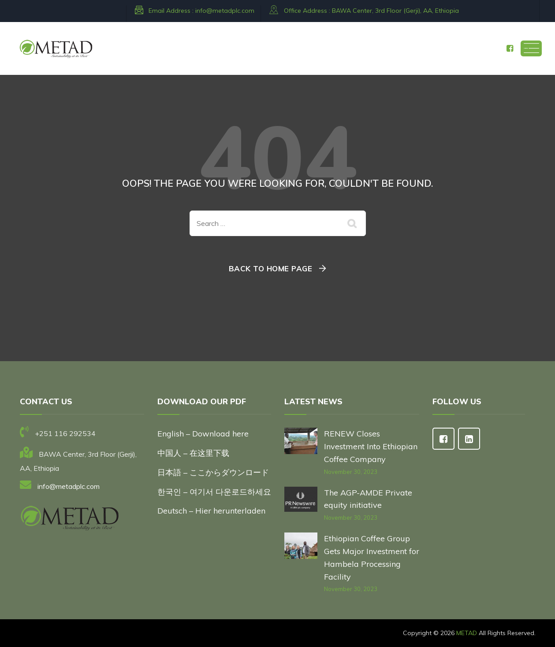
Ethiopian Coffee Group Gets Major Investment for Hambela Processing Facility (371, 557)
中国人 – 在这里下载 (193, 453)
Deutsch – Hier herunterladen (211, 511)
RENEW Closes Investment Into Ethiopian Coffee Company (370, 446)
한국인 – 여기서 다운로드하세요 (214, 492)
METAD (466, 633)
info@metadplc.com (224, 11)
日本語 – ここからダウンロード (213, 472)
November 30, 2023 (350, 471)
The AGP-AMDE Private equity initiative (368, 499)
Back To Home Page (271, 268)
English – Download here (204, 434)
